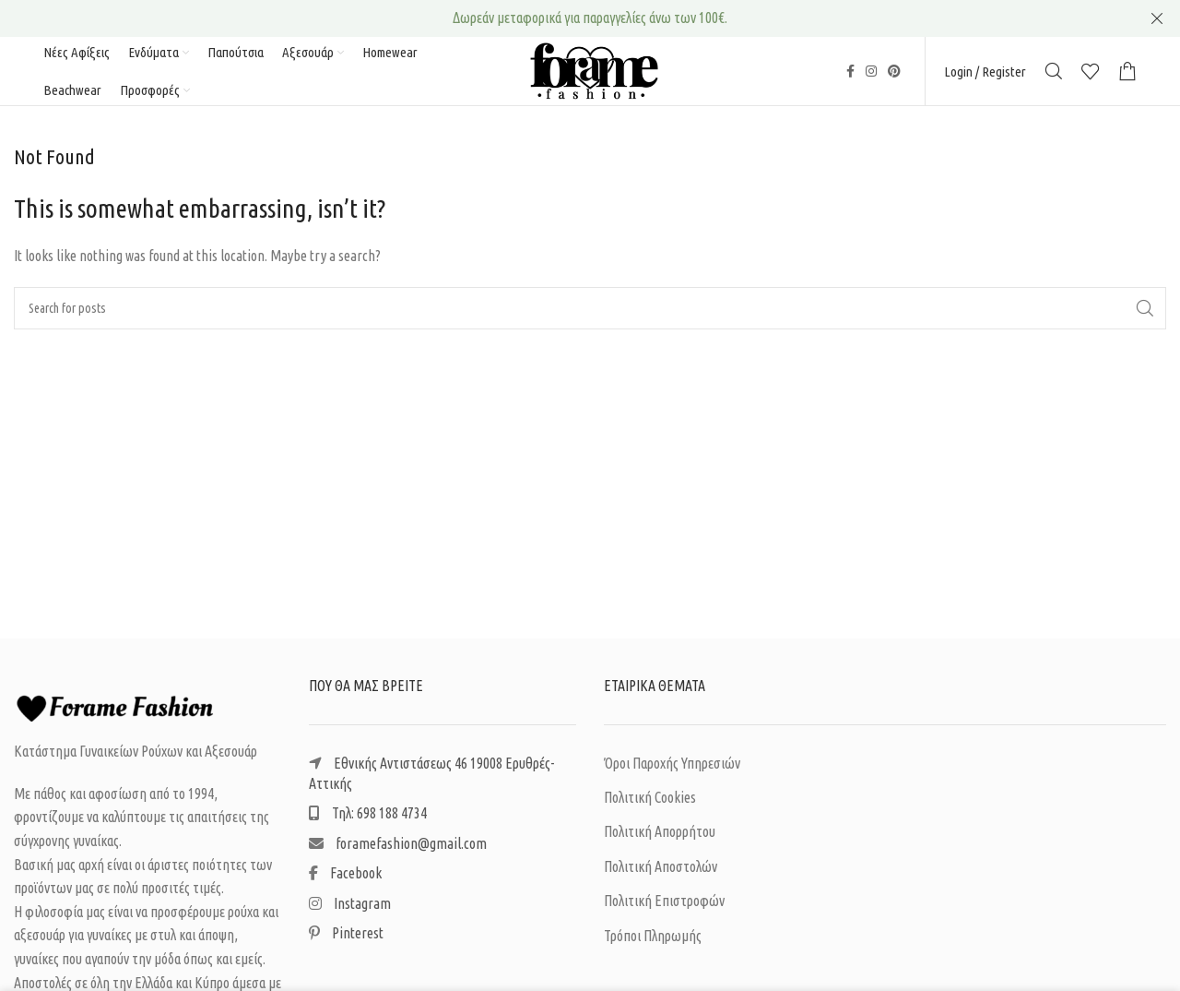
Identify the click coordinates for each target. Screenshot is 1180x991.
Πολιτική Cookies (650, 802)
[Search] (1053, 73)
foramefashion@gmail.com (398, 849)
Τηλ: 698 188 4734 (368, 818)
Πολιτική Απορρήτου (659, 837)
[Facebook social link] (850, 74)
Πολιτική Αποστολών (660, 872)
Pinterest (346, 938)
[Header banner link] (562, 18)
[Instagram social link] (871, 74)
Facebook (345, 878)
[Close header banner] (1157, 18)
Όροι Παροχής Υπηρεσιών (672, 767)
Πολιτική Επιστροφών (664, 906)
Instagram (350, 908)
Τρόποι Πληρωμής (653, 940)
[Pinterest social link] (894, 74)
